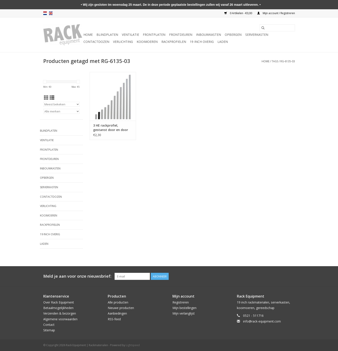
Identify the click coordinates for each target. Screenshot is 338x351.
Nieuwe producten (121, 308)
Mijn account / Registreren (276, 13)
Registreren (180, 302)
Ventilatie (130, 34)
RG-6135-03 (287, 61)
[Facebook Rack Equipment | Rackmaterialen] (291, 276)
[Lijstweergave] (52, 98)
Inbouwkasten (208, 34)
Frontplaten (154, 34)
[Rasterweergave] (46, 98)
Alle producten (118, 302)
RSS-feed (114, 319)
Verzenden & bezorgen (59, 313)
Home (88, 34)
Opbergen (233, 34)
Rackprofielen (173, 42)
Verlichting (123, 42)
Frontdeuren (180, 34)
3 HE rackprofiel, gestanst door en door (110, 127)
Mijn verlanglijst (183, 313)
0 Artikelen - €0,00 (238, 13)
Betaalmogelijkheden (58, 308)
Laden (222, 42)
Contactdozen (96, 42)
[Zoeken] (277, 27)
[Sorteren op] (61, 104)
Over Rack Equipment (58, 302)
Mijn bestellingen (184, 308)
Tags (275, 61)
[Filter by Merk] (61, 111)
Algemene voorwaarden (60, 319)
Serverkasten (256, 34)
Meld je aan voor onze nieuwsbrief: (77, 276)
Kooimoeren (147, 42)
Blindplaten (107, 34)
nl (45, 13)
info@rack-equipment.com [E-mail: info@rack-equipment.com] (262, 321)
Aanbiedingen (117, 313)
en (51, 13)
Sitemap (49, 330)
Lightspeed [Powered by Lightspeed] (133, 345)
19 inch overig (202, 42)
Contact (49, 325)
